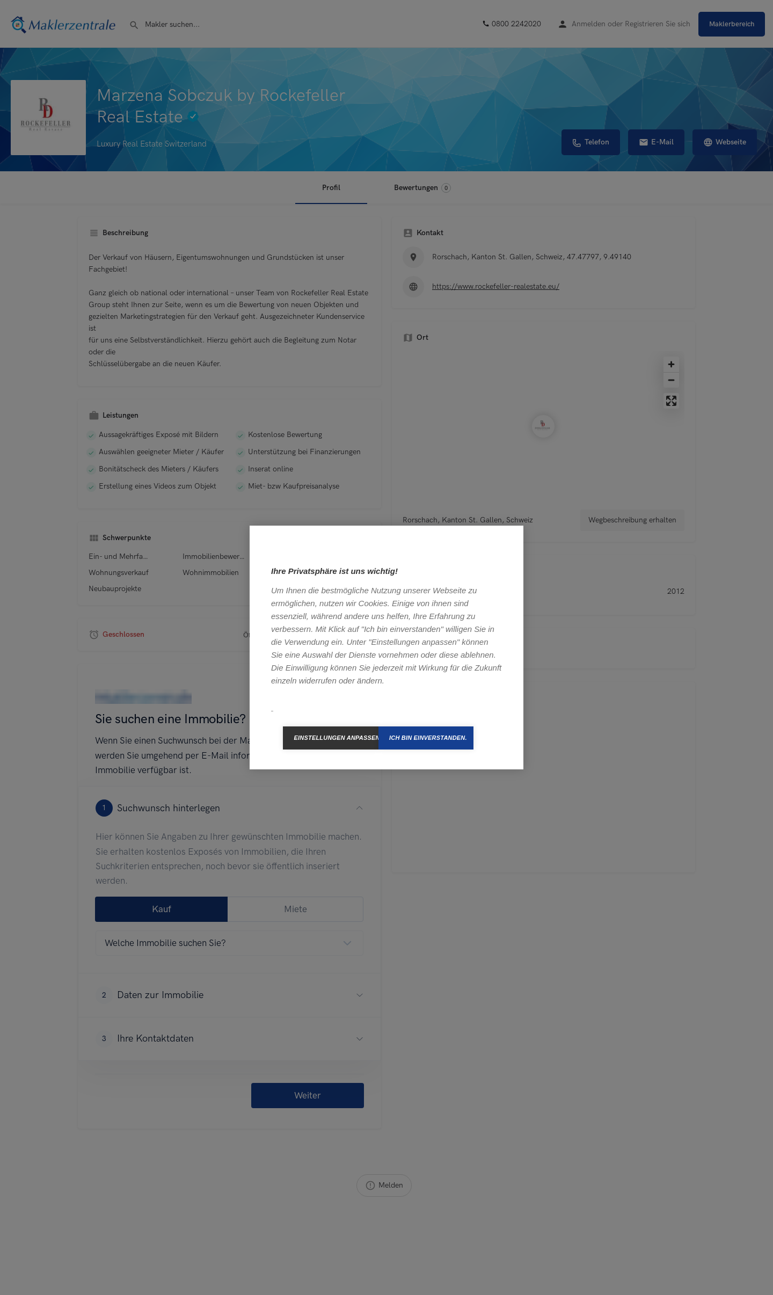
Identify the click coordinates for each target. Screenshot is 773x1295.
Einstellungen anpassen (336, 737)
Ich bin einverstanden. (428, 737)
